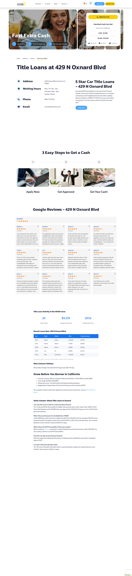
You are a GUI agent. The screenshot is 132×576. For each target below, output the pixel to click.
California (25, 58)
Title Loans (39, 4)
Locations (49, 4)
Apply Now (99, 4)
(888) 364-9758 (110, 4)
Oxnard (32, 58)
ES (85, 3)
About (57, 4)
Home (18, 58)
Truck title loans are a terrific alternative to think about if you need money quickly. (104, 283)
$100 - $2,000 (103, 33)
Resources (65, 4)
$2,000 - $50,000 (103, 38)
